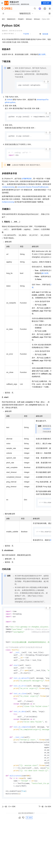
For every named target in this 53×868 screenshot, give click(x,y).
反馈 (29, 827)
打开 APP (46, 3)
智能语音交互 (11, 19)
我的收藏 (45, 34)
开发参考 (21, 19)
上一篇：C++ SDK (8, 816)
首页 (3, 19)
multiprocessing (8, 187)
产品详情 (26, 34)
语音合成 (29, 19)
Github (9, 100)
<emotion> (47, 429)
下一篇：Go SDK (45, 816)
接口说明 (42, 54)
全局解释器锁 (26, 179)
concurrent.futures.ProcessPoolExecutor (33, 187)
